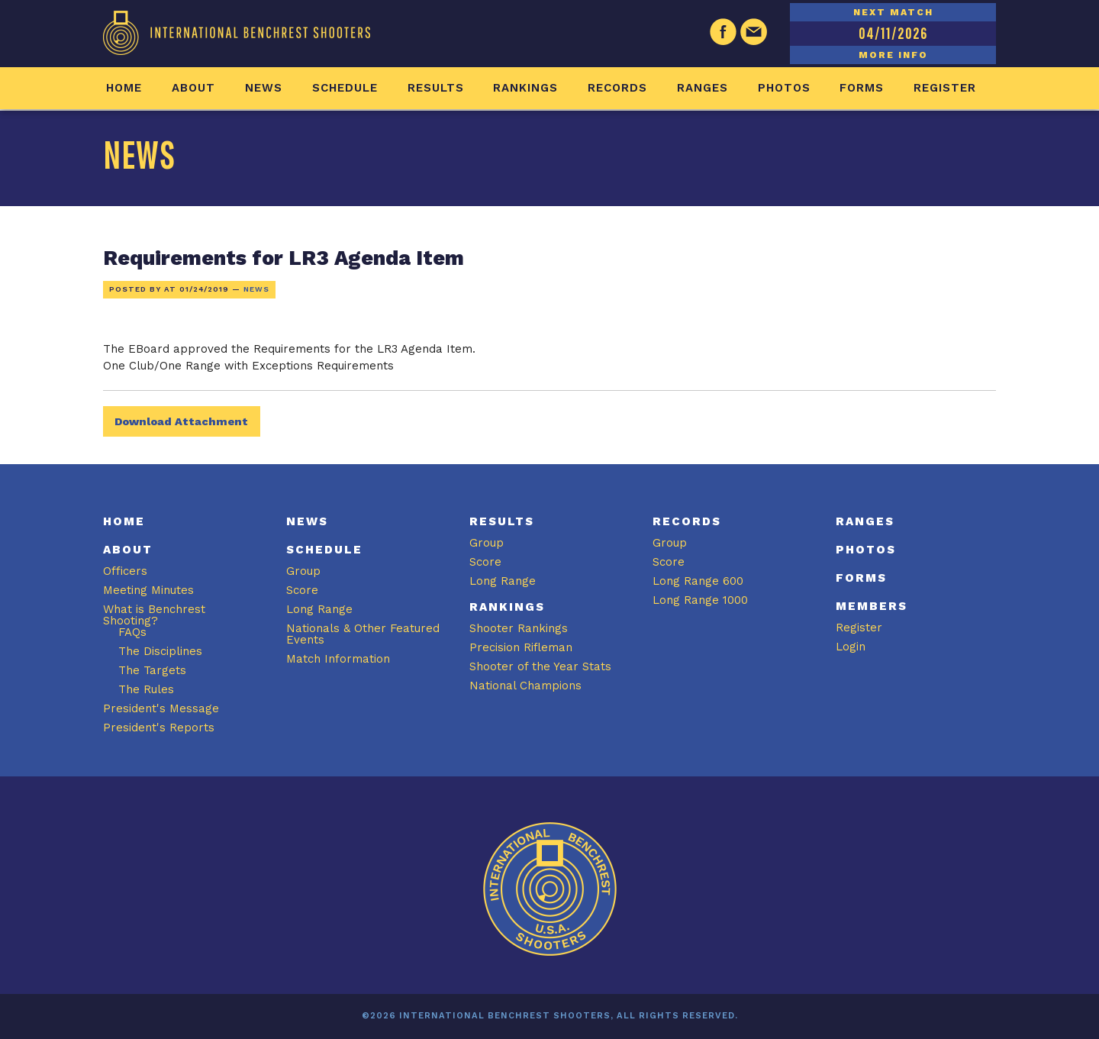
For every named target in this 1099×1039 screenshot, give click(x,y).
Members (871, 606)
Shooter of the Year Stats (540, 666)
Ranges (702, 88)
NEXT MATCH (893, 12)
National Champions (525, 685)
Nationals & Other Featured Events (363, 634)
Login (850, 646)
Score (302, 590)
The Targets (152, 670)
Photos (784, 88)
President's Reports (158, 727)
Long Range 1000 (700, 600)
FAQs (132, 632)
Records (617, 88)
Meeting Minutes (148, 590)
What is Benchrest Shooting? (154, 615)
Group (303, 571)
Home (124, 88)
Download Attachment (181, 421)
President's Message (161, 708)
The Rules (146, 689)
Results (436, 88)
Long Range (319, 609)
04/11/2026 (893, 33)
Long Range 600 (698, 581)
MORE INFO (893, 55)
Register (945, 88)
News (263, 88)
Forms (862, 88)
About (193, 88)
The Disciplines (160, 651)
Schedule (345, 88)
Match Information (338, 659)
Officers (125, 571)
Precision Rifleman (520, 647)
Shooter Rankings (518, 628)
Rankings (525, 88)
